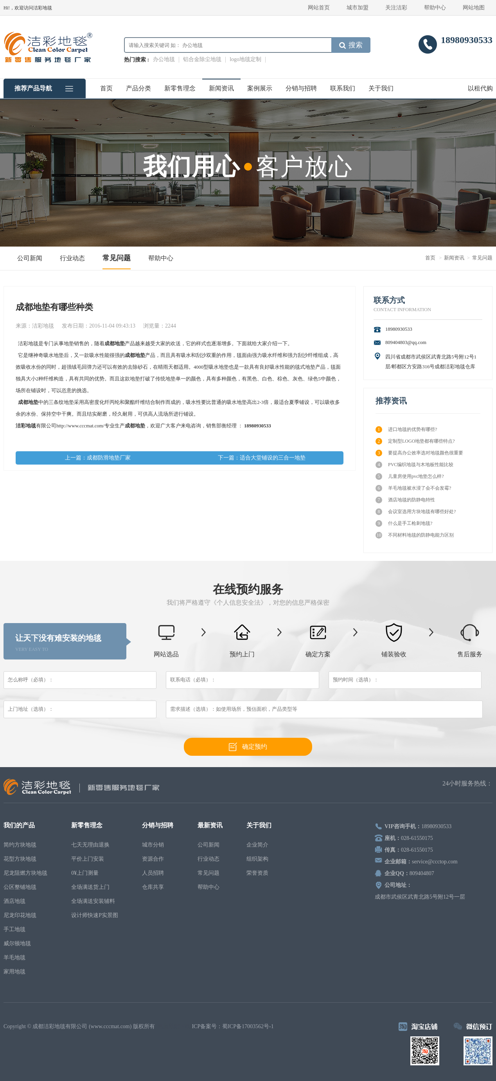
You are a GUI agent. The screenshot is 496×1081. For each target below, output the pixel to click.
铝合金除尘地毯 (202, 59)
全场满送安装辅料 (93, 901)
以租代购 (480, 88)
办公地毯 (164, 59)
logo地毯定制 (245, 59)
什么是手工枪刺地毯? (404, 523)
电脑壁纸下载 (174, 1026)
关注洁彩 (396, 8)
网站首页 (319, 8)
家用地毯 (14, 972)
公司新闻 (29, 258)
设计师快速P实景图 (94, 915)
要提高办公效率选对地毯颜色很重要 (419, 453)
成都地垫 (114, 343)
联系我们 (342, 88)
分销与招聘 (301, 88)
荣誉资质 (257, 873)
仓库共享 (153, 887)
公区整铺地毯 (20, 887)
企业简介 (257, 845)
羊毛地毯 (14, 957)
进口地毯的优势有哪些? (406, 429)
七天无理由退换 (90, 845)
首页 (106, 88)
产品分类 (138, 88)
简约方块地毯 (20, 845)
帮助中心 (435, 8)
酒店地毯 (14, 901)
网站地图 (474, 8)
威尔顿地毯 (17, 943)
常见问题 (116, 258)
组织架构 (257, 859)
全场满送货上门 (90, 887)
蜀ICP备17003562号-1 (247, 1026)
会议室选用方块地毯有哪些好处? (416, 511)
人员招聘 (153, 873)
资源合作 (153, 859)
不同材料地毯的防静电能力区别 (415, 535)
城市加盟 (357, 8)
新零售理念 (180, 88)
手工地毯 (14, 929)
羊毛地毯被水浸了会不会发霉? (413, 488)
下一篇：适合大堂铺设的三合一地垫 (262, 458)
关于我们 (381, 88)
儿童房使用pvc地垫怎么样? (410, 476)
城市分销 (153, 845)
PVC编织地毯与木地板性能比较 (414, 464)
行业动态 (72, 258)
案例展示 (259, 88)
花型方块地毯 (20, 859)
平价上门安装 (87, 859)
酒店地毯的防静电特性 (405, 500)
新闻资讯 (221, 88)
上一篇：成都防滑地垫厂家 (98, 458)
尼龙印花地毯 (20, 915)
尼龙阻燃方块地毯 (25, 873)
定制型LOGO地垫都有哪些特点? (415, 441)
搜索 (351, 45)
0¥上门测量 (85, 873)
